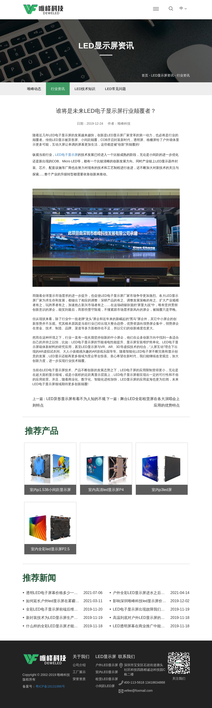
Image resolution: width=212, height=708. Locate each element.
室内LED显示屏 (106, 672)
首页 (145, 75)
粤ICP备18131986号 (50, 686)
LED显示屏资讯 (162, 75)
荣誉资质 (79, 679)
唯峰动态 (34, 89)
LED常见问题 (115, 89)
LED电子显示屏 (66, 155)
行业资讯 (183, 75)
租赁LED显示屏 (106, 679)
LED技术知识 (85, 89)
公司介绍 (79, 665)
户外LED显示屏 (106, 665)
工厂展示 (79, 672)
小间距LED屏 (105, 686)
